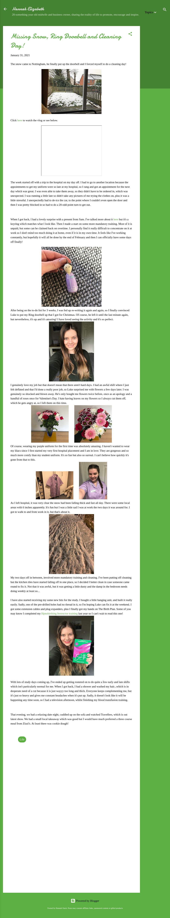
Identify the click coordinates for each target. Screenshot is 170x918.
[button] (130, 34)
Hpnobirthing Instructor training (59, 613)
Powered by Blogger (85, 900)
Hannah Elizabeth (28, 9)
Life (22, 739)
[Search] (164, 10)
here (20, 120)
